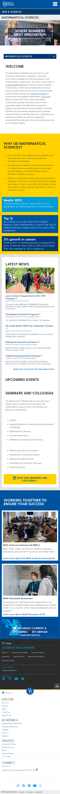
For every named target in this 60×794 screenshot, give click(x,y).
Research (5, 736)
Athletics (5, 706)
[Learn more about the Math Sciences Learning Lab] (30, 527)
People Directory (8, 747)
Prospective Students (20, 652)
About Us (5, 652)
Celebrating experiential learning (23, 355)
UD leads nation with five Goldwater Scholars (29, 325)
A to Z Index (6, 756)
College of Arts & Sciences (18, 647)
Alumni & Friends (8, 660)
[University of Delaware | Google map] (37, 770)
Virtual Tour (6, 712)
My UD (4, 750)
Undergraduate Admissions (12, 723)
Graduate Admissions (10, 726)
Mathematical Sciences (18, 56)
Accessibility (38, 792)
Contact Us (6, 766)
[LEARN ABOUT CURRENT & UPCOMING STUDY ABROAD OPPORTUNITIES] (30, 627)
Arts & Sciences (11, 11)
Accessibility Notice (9, 744)
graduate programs (38, 93)
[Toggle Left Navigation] (54, 56)
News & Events (19, 656)
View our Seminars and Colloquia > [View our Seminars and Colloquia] (30, 479)
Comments (22, 792)
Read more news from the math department (33, 369)
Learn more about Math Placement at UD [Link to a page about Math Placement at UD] (24, 614)
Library (4, 733)
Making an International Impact (22, 342)
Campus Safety (7, 753)
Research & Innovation (36, 656)
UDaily (4, 709)
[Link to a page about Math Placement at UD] (30, 580)
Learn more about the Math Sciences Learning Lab (29, 558)
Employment (6, 715)
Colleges (5, 730)
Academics (6, 656)
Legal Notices (30, 792)
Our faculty (46, 96)
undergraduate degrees (15, 85)
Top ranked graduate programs (22, 314)
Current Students (37, 652)
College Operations (9, 670)
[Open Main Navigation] (55, 4)
